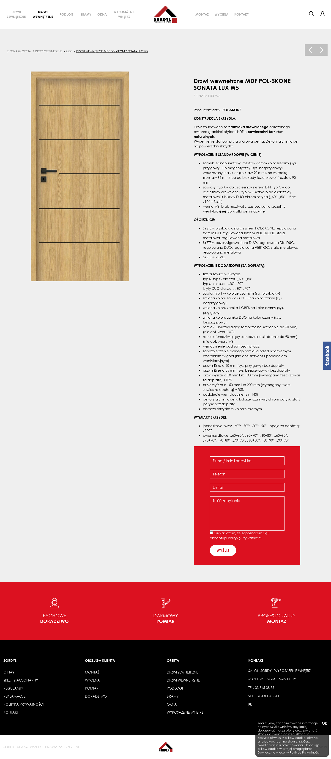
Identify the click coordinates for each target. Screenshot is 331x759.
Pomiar (91, 688)
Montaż (202, 14)
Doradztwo (96, 696)
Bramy (85, 14)
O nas (8, 672)
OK (324, 723)
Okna (102, 14)
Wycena (221, 14)
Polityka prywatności (23, 704)
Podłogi (67, 14)
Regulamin (13, 688)
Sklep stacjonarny (20, 680)
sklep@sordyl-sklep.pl (268, 696)
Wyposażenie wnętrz (124, 14)
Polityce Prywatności (305, 752)
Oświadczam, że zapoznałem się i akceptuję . (239, 535)
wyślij (223, 550)
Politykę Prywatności (245, 537)
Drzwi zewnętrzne (16, 14)
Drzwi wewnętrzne (43, 14)
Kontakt (241, 14)
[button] (322, 14)
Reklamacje (14, 696)
